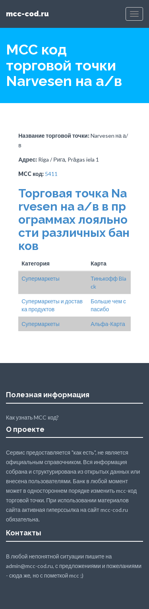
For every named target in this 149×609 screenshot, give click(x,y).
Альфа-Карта (108, 323)
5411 (51, 173)
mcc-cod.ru (27, 14)
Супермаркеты (40, 278)
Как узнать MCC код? (32, 417)
